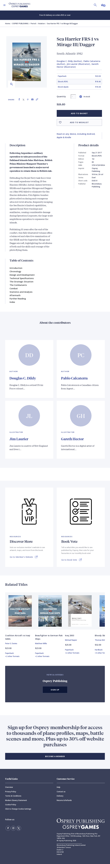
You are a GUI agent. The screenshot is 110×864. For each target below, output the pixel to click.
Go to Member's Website (21, 557)
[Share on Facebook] (19, 99)
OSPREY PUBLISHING (20, 23)
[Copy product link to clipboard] (37, 99)
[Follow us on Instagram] (13, 828)
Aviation (41, 23)
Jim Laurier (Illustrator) (78, 64)
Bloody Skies (101, 635)
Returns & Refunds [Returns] (64, 800)
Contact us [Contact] (61, 791)
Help (58, 787)
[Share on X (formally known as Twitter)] (23, 99)
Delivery (60, 796)
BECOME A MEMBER (55, 756)
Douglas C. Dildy (22, 378)
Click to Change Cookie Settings (18, 809)
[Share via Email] (32, 99)
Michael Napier (71, 640)
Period (33, 23)
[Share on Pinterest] (28, 99)
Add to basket (79, 113)
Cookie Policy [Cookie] (10, 804)
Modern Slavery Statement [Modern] (16, 800)
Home (7, 23)
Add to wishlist (79, 122)
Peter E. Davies (11, 643)
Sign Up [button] (55, 689)
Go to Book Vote (69, 559)
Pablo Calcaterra (74, 378)
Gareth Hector (72, 439)
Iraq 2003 (69, 635)
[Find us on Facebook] (8, 828)
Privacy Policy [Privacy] (10, 791)
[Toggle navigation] (4, 5)
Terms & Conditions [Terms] (13, 796)
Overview (9, 787)
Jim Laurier (18, 439)
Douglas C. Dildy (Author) (69, 61)
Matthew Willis (41, 643)
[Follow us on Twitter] (18, 828)
